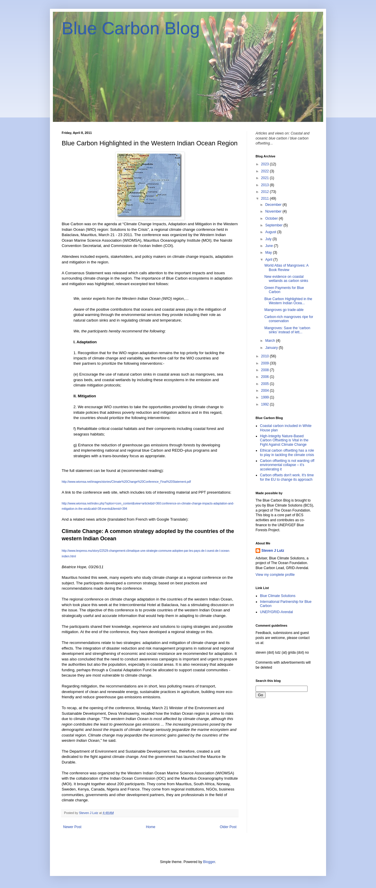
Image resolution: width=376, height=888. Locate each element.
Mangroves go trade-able (283, 310)
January (272, 348)
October (272, 218)
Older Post (228, 827)
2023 (265, 164)
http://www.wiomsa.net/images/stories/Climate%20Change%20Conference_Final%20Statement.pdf (126, 481)
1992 (265, 404)
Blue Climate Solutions (278, 596)
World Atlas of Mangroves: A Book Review (286, 267)
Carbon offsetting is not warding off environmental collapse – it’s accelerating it (287, 465)
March (270, 341)
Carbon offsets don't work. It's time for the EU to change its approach (287, 477)
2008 (265, 370)
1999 (265, 397)
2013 (265, 185)
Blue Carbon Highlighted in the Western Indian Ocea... (288, 301)
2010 (265, 356)
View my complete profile (275, 575)
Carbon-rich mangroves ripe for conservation (288, 319)
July (269, 239)
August (271, 232)
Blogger (209, 862)
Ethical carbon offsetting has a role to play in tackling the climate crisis (287, 452)
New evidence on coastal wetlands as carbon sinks (286, 279)
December (274, 205)
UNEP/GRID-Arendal (276, 612)
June (269, 246)
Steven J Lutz (272, 551)
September (274, 225)
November (274, 211)
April (269, 260)
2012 (265, 192)
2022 (265, 171)
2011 (265, 198)
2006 (265, 377)
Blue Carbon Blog (131, 28)
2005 (265, 384)
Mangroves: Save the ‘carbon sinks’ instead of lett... (287, 330)
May (269, 252)
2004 (265, 390)
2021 (265, 178)
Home (150, 827)
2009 (265, 363)
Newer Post (72, 827)
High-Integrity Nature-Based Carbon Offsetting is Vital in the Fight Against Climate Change (284, 440)
